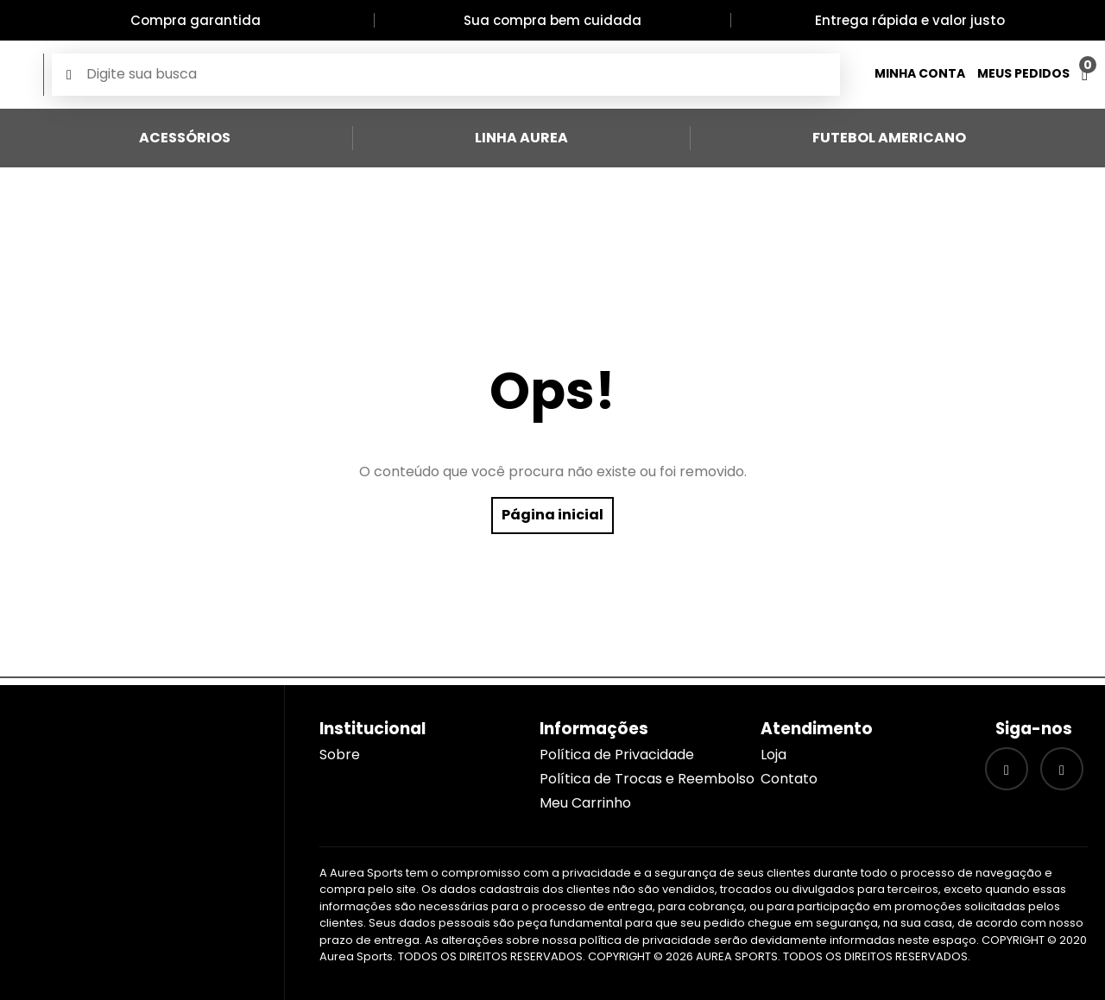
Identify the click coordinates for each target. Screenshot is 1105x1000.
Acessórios (184, 138)
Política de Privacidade (617, 754)
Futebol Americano (889, 138)
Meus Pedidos (1023, 73)
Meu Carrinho (585, 803)
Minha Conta (920, 73)
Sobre (339, 754)
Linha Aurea (521, 138)
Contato (789, 779)
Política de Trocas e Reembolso (647, 779)
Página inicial (552, 515)
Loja (773, 754)
